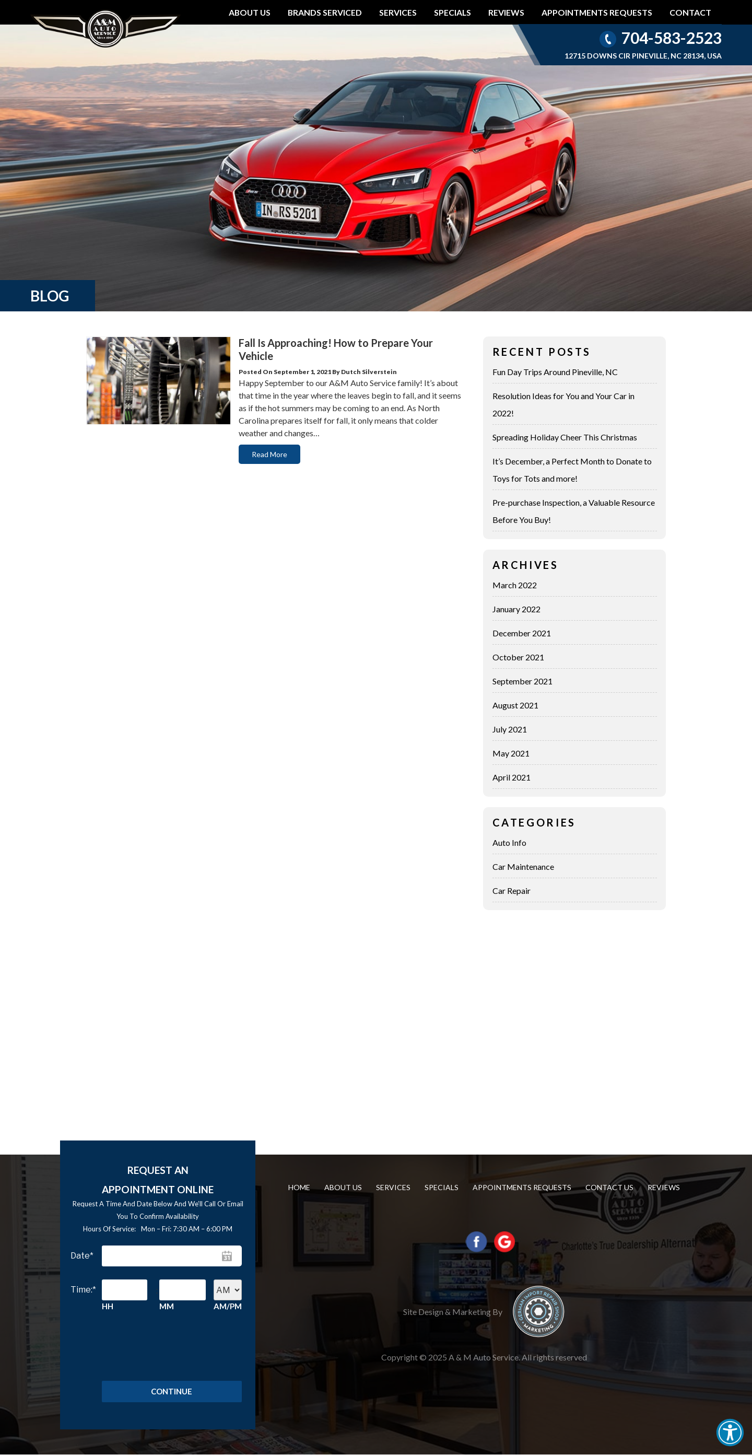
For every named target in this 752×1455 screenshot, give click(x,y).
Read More (269, 454)
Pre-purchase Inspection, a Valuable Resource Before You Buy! (573, 511)
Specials (452, 12)
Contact (690, 12)
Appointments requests (597, 12)
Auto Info (509, 842)
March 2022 (514, 585)
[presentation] (165, 1344)
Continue (171, 1391)
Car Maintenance (523, 866)
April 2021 (511, 777)
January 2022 (516, 609)
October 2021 (518, 657)
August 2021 (515, 705)
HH (107, 1306)
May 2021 (511, 753)
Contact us (609, 1187)
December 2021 (521, 633)
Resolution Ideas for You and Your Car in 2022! (563, 404)
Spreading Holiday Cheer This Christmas (564, 437)
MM (166, 1306)
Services (398, 12)
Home (299, 1187)
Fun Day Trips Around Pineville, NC (555, 372)
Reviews (506, 12)
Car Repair (511, 890)
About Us (250, 12)
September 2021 (522, 681)
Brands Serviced (325, 12)
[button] (730, 1432)
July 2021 (509, 729)
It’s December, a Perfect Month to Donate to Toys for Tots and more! (572, 469)
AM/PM (228, 1306)
